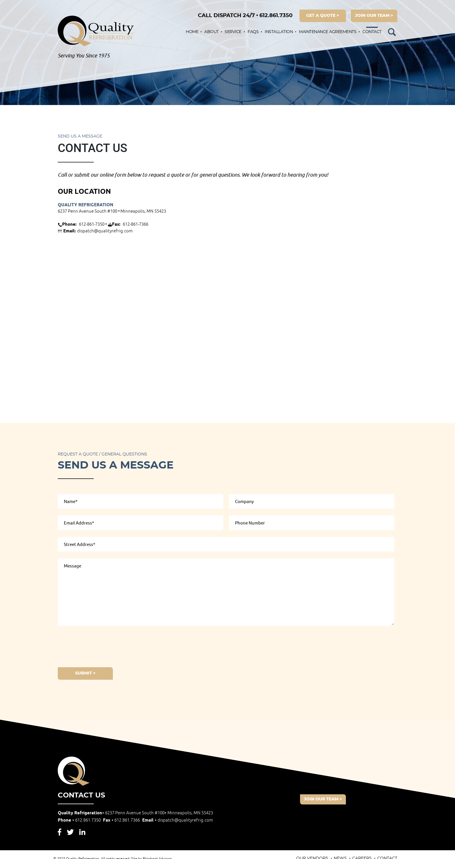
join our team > (374, 16)
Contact (372, 32)
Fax (122, 820)
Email (177, 820)
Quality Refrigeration (85, 205)
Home (192, 32)
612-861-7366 (135, 224)
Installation (279, 32)
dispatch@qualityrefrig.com (105, 231)
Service (233, 32)
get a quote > (322, 16)
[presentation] (102, 645)
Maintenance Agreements (327, 32)
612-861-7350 (91, 224)
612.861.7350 (245, 15)
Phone (80, 820)
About (211, 32)
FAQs (253, 32)
